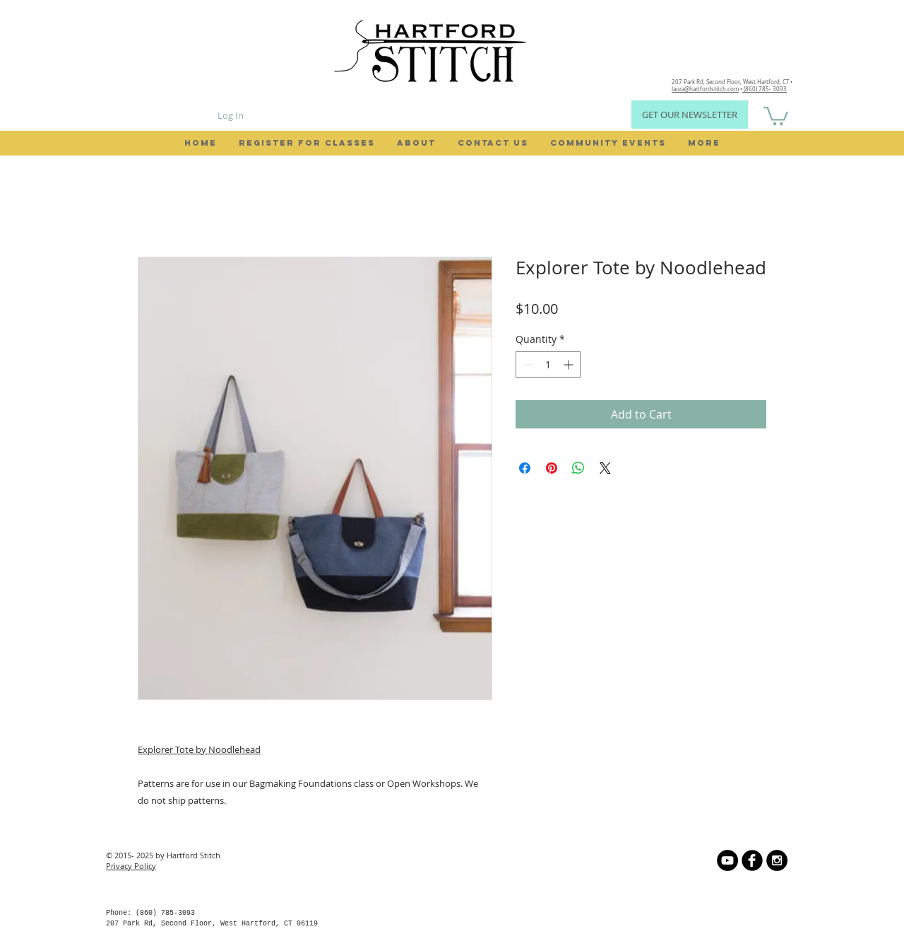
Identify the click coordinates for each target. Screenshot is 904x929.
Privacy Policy (131, 865)
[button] (775, 115)
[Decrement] (526, 364)
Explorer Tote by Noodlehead (199, 749)
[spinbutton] (548, 364)
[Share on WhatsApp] (578, 468)
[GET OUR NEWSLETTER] (689, 114)
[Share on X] (605, 468)
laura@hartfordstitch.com (705, 89)
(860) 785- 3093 (764, 89)
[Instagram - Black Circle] (776, 860)
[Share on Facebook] (524, 468)
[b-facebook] (752, 860)
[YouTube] (727, 860)
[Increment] (569, 364)
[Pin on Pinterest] (551, 468)
